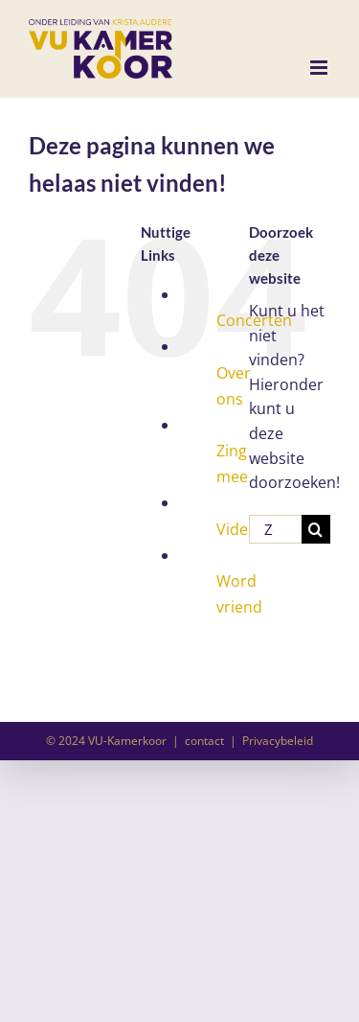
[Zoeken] (316, 529)
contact (204, 740)
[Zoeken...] (275, 529)
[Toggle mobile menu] (320, 68)
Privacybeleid (277, 740)
